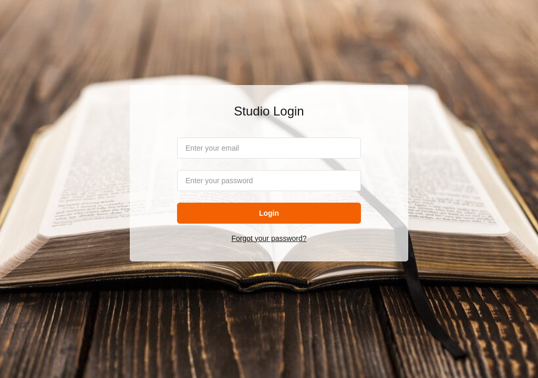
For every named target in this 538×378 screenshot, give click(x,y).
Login (269, 213)
